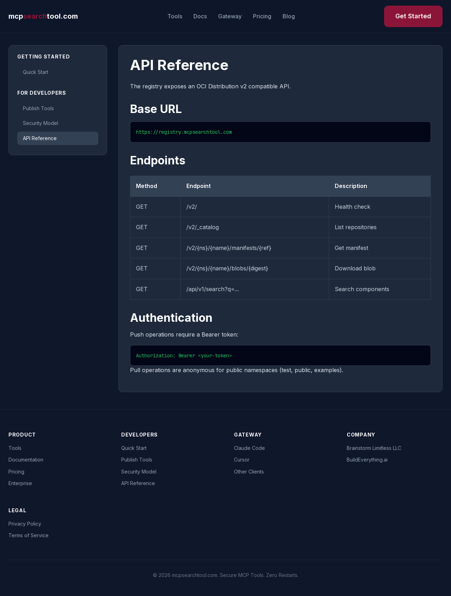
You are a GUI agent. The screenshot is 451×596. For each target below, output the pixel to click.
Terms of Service (28, 535)
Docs (200, 16)
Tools (174, 16)
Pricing (262, 16)
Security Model (40, 123)
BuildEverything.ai (367, 460)
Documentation (25, 460)
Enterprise (20, 483)
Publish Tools (38, 108)
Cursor (241, 460)
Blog (289, 16)
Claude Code (249, 448)
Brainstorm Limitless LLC (374, 448)
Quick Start (35, 72)
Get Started (413, 16)
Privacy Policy (24, 524)
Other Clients (249, 472)
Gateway (230, 16)
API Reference (40, 138)
